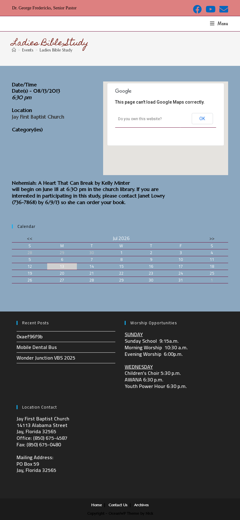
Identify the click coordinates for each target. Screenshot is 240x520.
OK (202, 118)
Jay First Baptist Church (38, 117)
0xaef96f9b (29, 336)
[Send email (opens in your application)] (223, 9)
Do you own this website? (140, 119)
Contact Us (118, 505)
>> (211, 238)
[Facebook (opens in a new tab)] (197, 9)
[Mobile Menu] (219, 24)
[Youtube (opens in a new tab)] (211, 9)
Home (96, 505)
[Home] (14, 50)
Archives (141, 505)
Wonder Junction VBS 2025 (46, 357)
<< (29, 238)
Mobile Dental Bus (37, 347)
